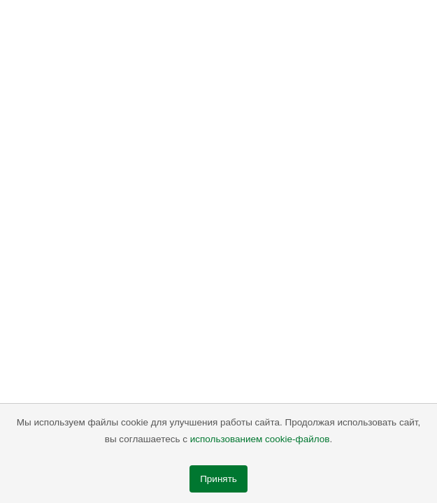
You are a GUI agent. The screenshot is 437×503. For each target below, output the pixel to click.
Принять (218, 479)
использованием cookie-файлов (260, 439)
